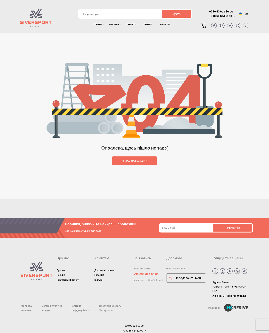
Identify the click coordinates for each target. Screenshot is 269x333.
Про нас (60, 270)
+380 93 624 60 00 (221, 11)
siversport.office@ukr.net (148, 280)
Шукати (176, 14)
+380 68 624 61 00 (220, 16)
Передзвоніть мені (185, 278)
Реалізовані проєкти (67, 279)
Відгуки (98, 279)
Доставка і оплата (104, 270)
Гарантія (99, 275)
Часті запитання (175, 268)
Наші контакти (142, 268)
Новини (60, 275)
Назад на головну (134, 161)
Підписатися (232, 228)
